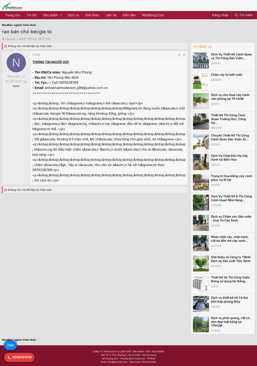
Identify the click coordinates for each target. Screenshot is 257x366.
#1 (184, 54)
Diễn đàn (129, 15)
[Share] (179, 54)
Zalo (10, 345)
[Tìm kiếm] (243, 15)
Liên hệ (110, 15)
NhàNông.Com (153, 15)
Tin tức (31, 15)
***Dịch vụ (202, 47)
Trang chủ (12, 15)
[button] (52, 15)
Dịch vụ (73, 15)
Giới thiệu (92, 15)
